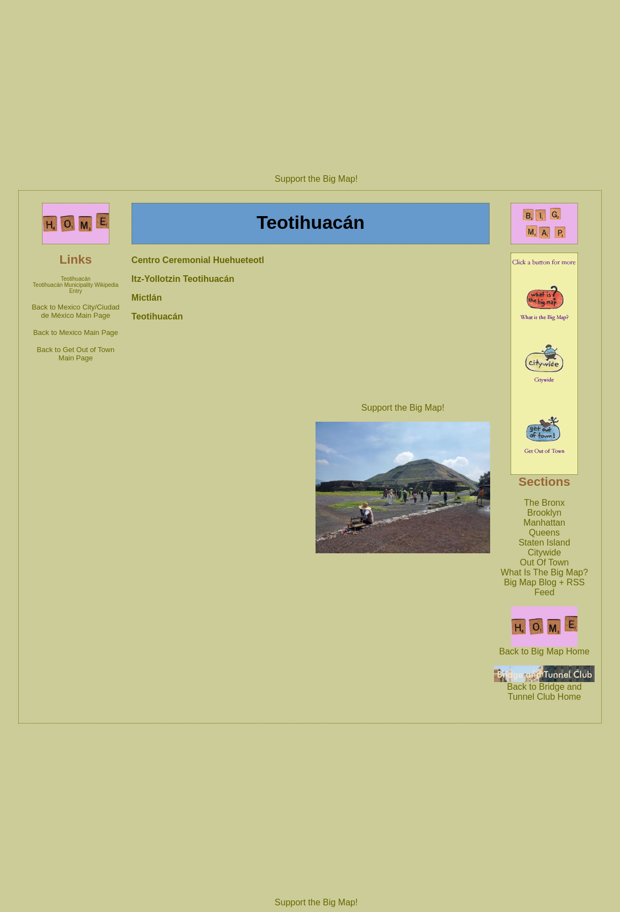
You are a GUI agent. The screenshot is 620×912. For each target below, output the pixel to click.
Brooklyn (544, 512)
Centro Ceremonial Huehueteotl (198, 260)
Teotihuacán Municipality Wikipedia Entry (75, 288)
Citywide (544, 552)
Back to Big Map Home (544, 647)
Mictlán (147, 297)
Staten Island (544, 542)
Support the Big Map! (316, 179)
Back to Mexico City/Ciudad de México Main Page (75, 311)
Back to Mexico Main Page (75, 332)
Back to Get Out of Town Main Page (76, 353)
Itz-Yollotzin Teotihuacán (183, 279)
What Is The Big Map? (544, 572)
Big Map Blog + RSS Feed (544, 587)
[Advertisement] (402, 324)
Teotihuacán (76, 279)
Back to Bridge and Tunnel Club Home (544, 687)
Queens (544, 532)
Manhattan (544, 522)
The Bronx (544, 502)
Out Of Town (544, 562)
